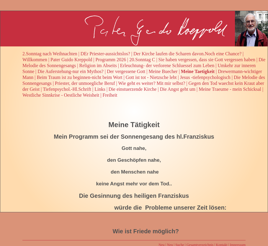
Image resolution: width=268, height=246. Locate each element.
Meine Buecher (162, 71)
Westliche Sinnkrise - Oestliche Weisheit (60, 95)
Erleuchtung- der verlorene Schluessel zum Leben (167, 65)
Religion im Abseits (98, 65)
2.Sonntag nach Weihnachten (49, 53)
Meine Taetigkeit (198, 71)
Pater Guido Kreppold (71, 59)
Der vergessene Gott (126, 71)
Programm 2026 (111, 59)
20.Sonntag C (142, 59)
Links (99, 89)
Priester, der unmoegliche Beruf (85, 83)
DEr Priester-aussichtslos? (105, 53)
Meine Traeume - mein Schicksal (230, 89)
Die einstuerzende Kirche (133, 89)
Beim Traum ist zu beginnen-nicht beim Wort (79, 77)
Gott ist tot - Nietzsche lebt (151, 77)
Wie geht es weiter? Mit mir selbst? (151, 83)
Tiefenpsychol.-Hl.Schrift (67, 89)
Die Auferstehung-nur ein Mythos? (70, 71)
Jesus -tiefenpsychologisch (205, 77)
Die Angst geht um (177, 89)
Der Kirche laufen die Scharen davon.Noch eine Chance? (187, 53)
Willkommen (34, 59)
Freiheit (109, 95)
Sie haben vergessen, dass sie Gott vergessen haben (206, 59)
